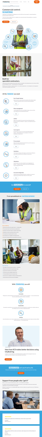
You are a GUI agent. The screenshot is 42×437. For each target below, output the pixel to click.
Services (21, 1)
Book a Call (37, 2)
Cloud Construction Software (14, 1)
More (16, 105)
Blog (28, 1)
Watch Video (6, 21)
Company (11, 5)
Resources (25, 1)
